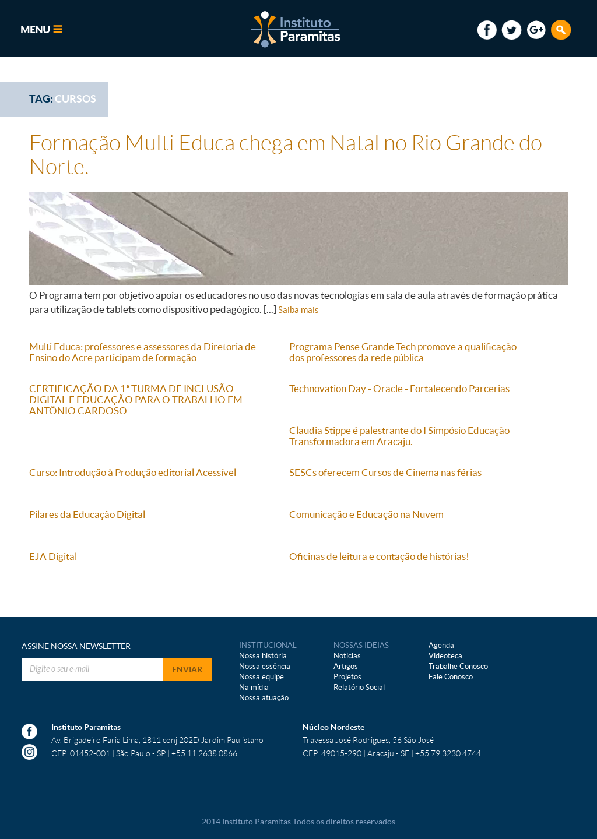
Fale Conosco (451, 676)
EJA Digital (53, 556)
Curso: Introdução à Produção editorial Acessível (132, 472)
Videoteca (445, 655)
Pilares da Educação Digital (87, 514)
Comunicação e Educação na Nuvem (366, 514)
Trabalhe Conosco (458, 666)
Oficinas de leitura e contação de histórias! (379, 556)
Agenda (441, 645)
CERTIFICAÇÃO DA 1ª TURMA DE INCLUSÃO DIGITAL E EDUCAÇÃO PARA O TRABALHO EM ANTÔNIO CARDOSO (136, 399)
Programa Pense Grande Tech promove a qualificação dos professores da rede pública (403, 352)
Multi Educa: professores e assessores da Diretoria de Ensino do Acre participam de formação (142, 352)
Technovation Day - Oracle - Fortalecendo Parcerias (399, 388)
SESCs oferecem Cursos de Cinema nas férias (385, 472)
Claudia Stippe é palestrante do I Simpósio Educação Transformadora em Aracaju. (399, 436)
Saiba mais (298, 310)
